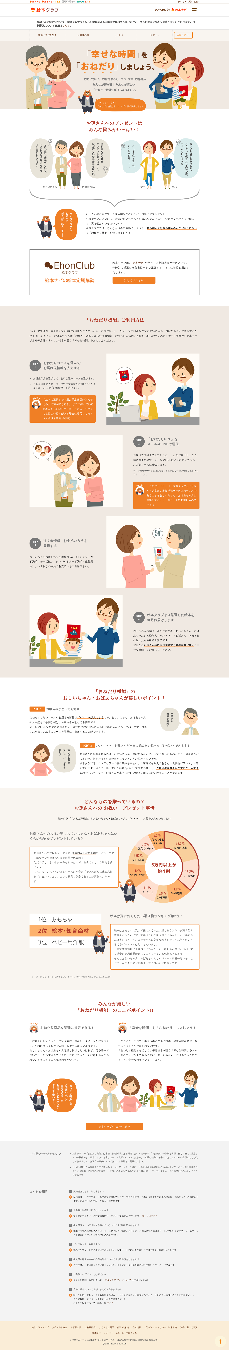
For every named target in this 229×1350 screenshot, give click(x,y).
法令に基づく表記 (189, 1327)
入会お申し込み (59, 1327)
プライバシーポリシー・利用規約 (161, 1327)
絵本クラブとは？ (47, 35)
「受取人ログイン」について (117, 1280)
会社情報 (137, 1327)
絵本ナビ (139, 262)
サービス (119, 35)
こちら (66, 25)
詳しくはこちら (134, 280)
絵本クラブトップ (40, 1327)
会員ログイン (183, 35)
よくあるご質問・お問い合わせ (114, 1327)
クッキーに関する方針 (188, 1)
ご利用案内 (90, 1327)
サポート (154, 35)
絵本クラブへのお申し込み (114, 1126)
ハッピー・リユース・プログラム (120, 1333)
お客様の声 (83, 35)
